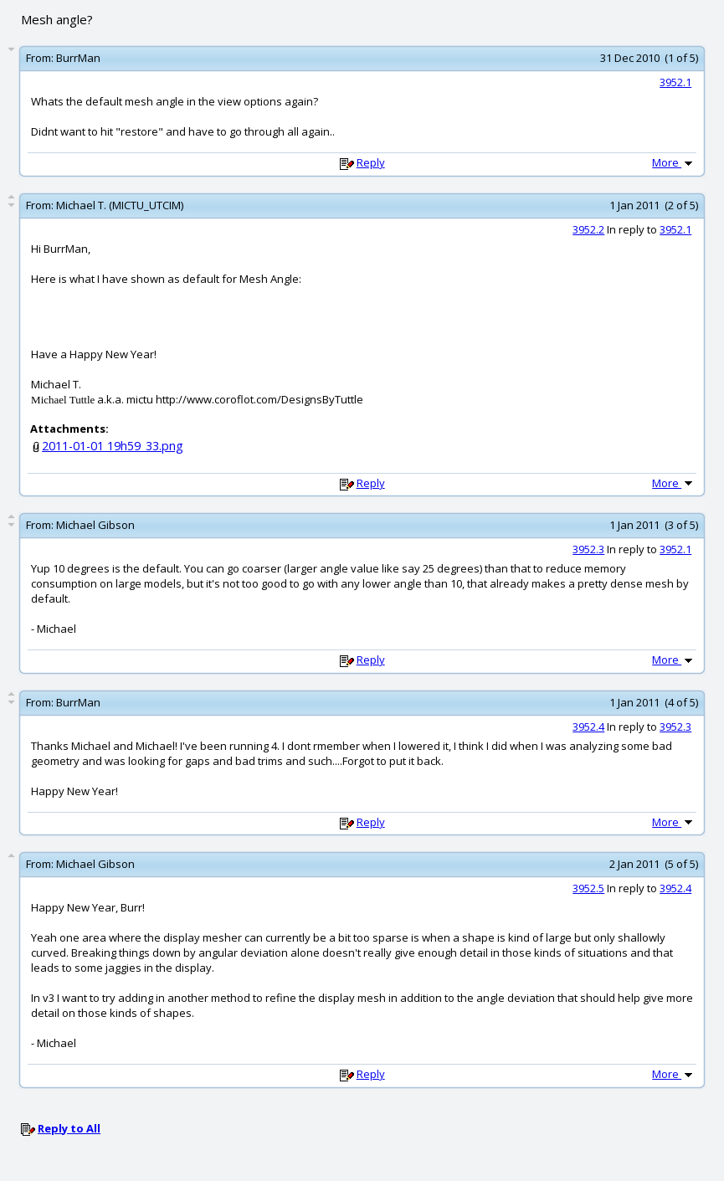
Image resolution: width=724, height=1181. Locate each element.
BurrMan (78, 57)
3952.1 (675, 82)
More (674, 162)
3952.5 (588, 888)
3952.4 (588, 726)
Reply (371, 162)
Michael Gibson (95, 524)
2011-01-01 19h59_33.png (112, 446)
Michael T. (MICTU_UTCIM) (119, 205)
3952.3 (588, 549)
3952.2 (588, 229)
